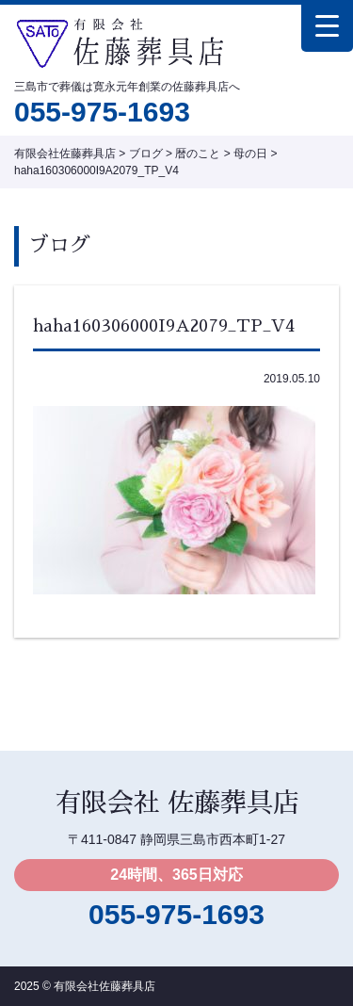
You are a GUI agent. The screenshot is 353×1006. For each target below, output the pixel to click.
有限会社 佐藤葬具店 (177, 803)
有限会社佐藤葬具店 (104, 986)
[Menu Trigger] (327, 26)
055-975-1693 (102, 111)
